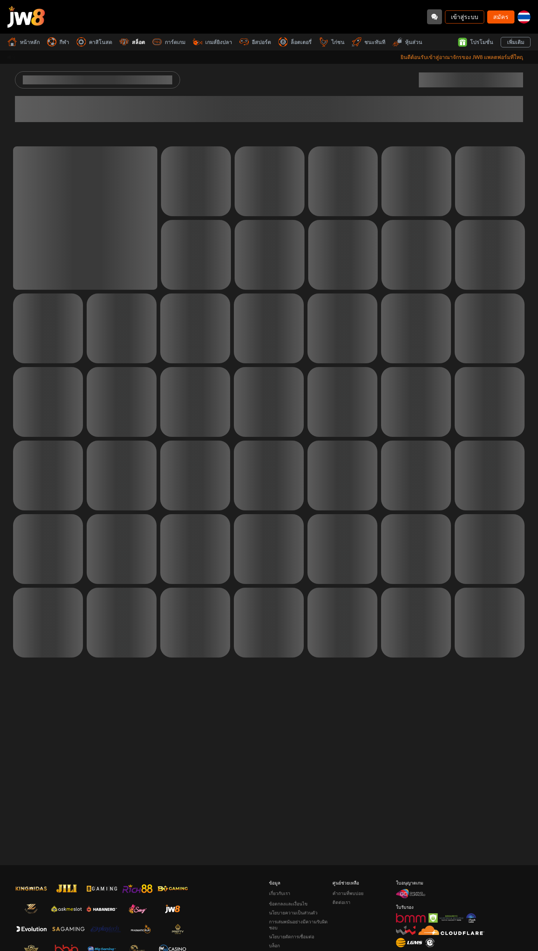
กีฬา (58, 42)
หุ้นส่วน (407, 42)
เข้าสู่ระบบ (464, 16)
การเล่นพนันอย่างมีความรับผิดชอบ (298, 924)
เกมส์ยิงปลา (212, 42)
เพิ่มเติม (515, 42)
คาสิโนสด (94, 42)
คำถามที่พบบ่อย (348, 893)
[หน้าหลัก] (26, 17)
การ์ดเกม (168, 42)
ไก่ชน (331, 42)
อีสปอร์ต (255, 42)
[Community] (434, 16)
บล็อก (274, 945)
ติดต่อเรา (341, 902)
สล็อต (132, 42)
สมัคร (500, 16)
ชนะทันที (368, 42)
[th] (524, 17)
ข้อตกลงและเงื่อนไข (288, 904)
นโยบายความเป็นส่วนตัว (293, 913)
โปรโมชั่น (475, 42)
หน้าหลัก (23, 42)
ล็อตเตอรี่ (295, 42)
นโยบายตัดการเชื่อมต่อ (291, 936)
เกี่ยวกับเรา (279, 893)
